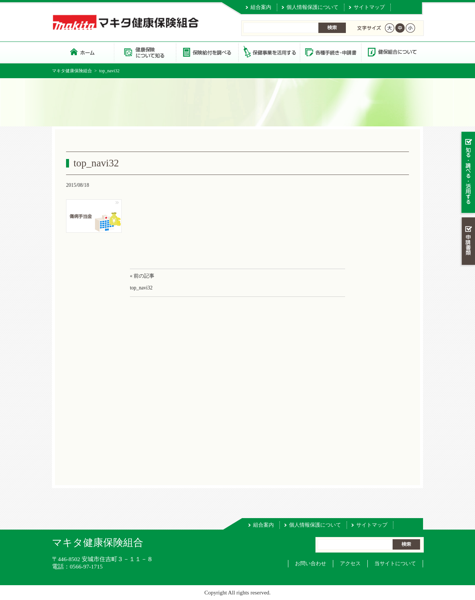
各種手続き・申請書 (330, 52)
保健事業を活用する (268, 52)
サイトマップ (369, 7)
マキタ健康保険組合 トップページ (83, 52)
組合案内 (260, 7)
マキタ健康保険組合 (72, 70)
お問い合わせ (310, 563)
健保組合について (392, 52)
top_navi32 (141, 288)
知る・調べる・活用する (467, 173)
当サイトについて (395, 563)
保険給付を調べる (207, 52)
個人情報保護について (312, 7)
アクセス (350, 563)
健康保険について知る (145, 52)
